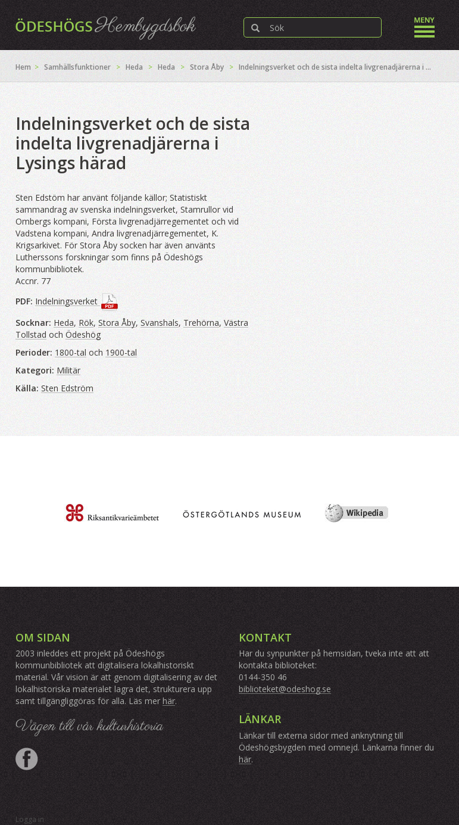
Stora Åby (207, 67)
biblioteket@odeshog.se (285, 689)
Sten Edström (67, 388)
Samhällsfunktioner (77, 67)
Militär (68, 370)
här (169, 700)
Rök (86, 322)
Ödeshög (83, 334)
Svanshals (159, 322)
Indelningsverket (67, 301)
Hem (23, 67)
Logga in (29, 819)
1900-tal (121, 352)
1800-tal (70, 352)
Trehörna (201, 322)
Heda (134, 67)
